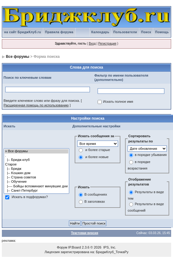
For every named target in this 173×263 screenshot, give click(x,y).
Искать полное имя (118, 102)
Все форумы (17, 56)
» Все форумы (37, 151)
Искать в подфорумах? (30, 197)
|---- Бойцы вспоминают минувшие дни (37, 186)
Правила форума (59, 32)
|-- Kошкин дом (37, 173)
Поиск (146, 32)
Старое (37, 164)
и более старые (97, 150)
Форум (62, 247)
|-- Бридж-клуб (37, 160)
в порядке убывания (151, 155)
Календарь (100, 32)
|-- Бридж (37, 169)
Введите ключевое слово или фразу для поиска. (42, 100)
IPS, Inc (109, 247)
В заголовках (94, 201)
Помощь (162, 32)
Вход (92, 43)
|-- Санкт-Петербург (37, 191)
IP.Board (74, 247)
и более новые (96, 157)
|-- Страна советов (37, 177)
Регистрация (107, 43)
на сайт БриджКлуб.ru (22, 32)
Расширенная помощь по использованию (36, 105)
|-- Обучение (37, 182)
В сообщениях (95, 194)
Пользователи (125, 32)
